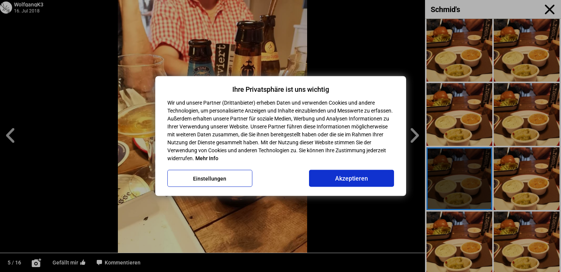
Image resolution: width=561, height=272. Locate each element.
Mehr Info (206, 158)
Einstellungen (209, 178)
